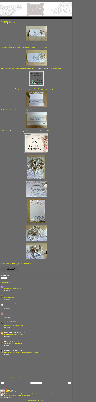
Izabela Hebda (8, 295)
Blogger (42, 400)
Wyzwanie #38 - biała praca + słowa (42, 68)
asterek (6, 286)
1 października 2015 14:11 (17, 350)
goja (5, 321)
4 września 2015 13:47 (14, 286)
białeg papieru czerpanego (17, 131)
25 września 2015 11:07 (13, 341)
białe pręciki (43, 131)
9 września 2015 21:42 (12, 321)
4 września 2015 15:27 (16, 304)
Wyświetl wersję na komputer (36, 385)
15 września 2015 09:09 (19, 332)
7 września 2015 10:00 (21, 313)
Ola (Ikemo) (7, 350)
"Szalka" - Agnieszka (9, 313)
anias (5, 341)
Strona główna (36, 382)
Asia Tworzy (7, 304)
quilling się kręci (8, 332)
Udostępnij (4, 278)
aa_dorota (10, 390)
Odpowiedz (7, 290)
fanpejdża (20, 264)
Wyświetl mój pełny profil (6, 397)
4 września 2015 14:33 (17, 295)
